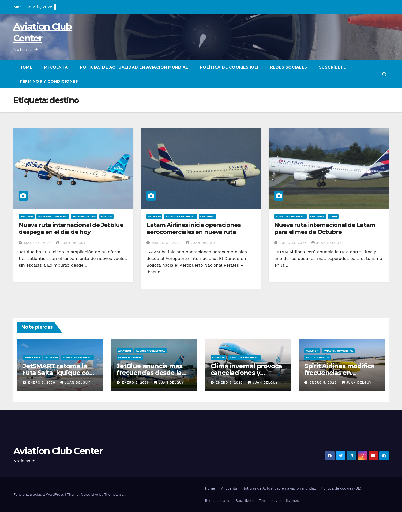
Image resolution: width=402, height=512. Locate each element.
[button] (384, 74)
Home (25, 67)
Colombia (207, 216)
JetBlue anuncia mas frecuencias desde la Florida (149, 372)
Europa (106, 216)
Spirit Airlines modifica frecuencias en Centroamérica (339, 372)
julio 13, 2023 (294, 243)
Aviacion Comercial (52, 216)
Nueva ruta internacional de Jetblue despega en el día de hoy (71, 228)
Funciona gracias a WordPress (39, 494)
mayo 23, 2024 (38, 243)
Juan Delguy (71, 243)
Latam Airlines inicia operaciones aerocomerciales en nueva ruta (193, 228)
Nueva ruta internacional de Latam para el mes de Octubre (324, 228)
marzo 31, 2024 (167, 243)
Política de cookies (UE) (229, 67)
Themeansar (114, 494)
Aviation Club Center (57, 451)
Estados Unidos (84, 216)
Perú (333, 216)
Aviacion (26, 216)
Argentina (32, 357)
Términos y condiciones (48, 81)
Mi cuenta (56, 67)
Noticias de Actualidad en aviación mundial (134, 67)
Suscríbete (332, 67)
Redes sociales (288, 67)
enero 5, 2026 (42, 382)
